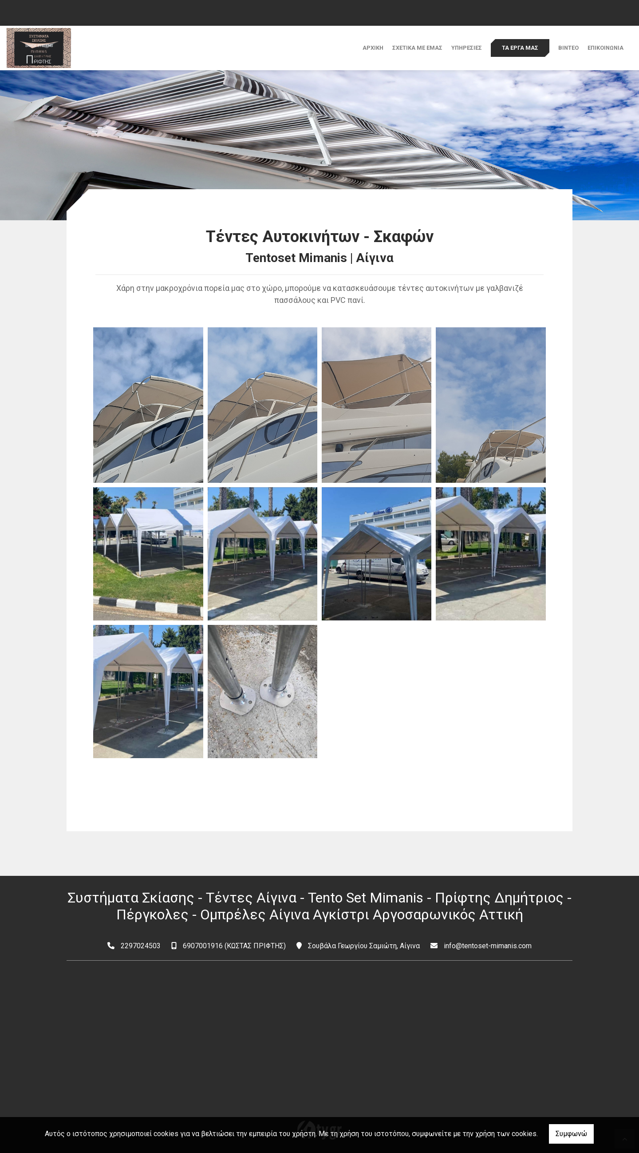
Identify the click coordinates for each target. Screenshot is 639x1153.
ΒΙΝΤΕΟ (568, 47)
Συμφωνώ (571, 1133)
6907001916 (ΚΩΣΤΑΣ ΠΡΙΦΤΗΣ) (234, 946)
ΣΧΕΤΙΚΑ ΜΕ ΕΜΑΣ (417, 47)
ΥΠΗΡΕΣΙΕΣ (466, 47)
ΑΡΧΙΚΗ (373, 47)
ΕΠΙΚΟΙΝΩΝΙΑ (605, 47)
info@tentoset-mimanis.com (488, 946)
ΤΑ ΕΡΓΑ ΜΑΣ (520, 47)
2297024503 (141, 946)
